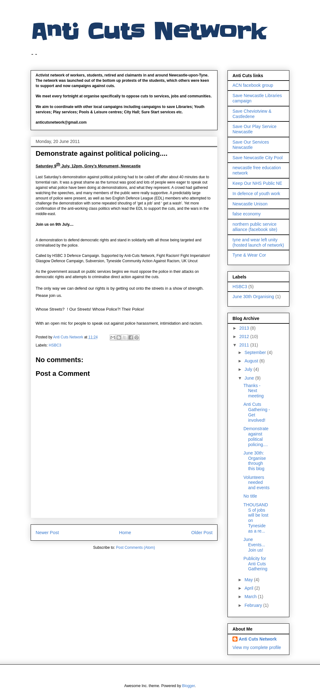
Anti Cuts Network (148, 32)
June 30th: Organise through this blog (254, 460)
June (249, 378)
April (249, 588)
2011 (244, 344)
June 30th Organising (253, 296)
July (248, 369)
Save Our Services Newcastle (250, 145)
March (251, 596)
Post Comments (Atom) (135, 547)
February (253, 605)
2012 (244, 336)
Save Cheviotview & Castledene (252, 114)
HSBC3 (55, 345)
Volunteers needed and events (256, 482)
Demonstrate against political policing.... (255, 436)
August (251, 360)
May (249, 579)
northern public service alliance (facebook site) (254, 227)
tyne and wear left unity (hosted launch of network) (258, 242)
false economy (246, 213)
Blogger (188, 686)
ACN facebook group (252, 85)
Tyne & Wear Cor (249, 255)
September (255, 352)
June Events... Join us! (254, 545)
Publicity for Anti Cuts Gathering (255, 564)
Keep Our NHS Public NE (257, 183)
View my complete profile (256, 647)
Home (125, 532)
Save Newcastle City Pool (257, 157)
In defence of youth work (256, 193)
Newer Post (47, 532)
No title (250, 496)
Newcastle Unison (250, 203)
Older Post (201, 532)
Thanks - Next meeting (253, 391)
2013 (244, 328)
